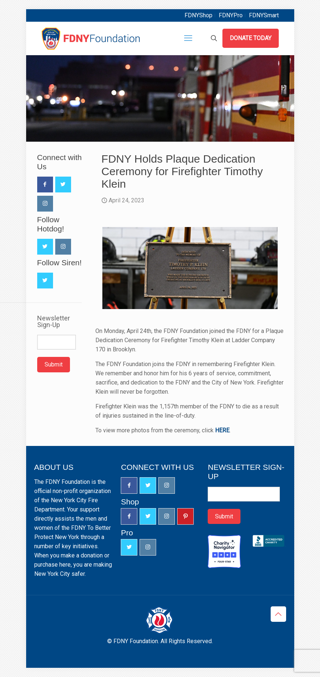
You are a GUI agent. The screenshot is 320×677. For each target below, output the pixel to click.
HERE (222, 430)
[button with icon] (45, 184)
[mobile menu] (188, 38)
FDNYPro (231, 15)
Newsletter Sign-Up (53, 321)
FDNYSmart (264, 15)
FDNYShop (198, 15)
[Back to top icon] (278, 614)
